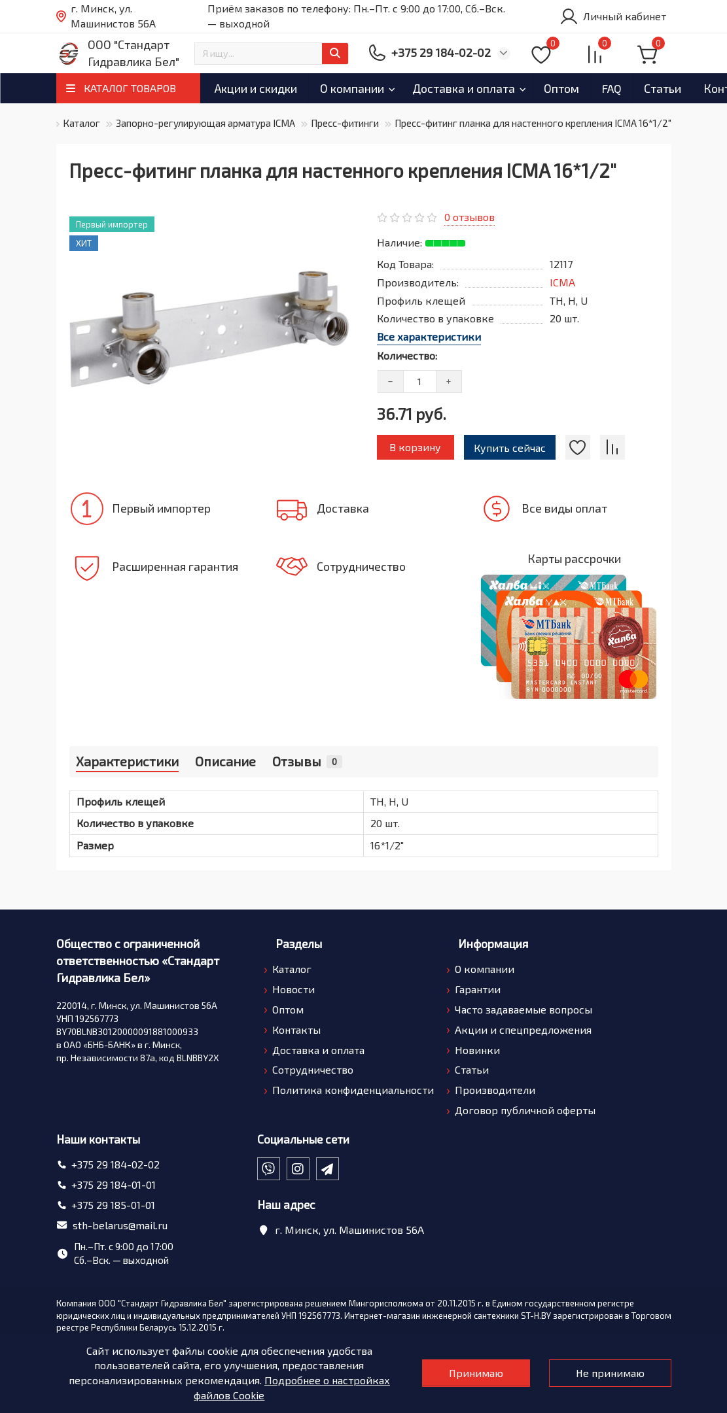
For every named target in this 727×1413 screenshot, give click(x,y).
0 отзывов (469, 217)
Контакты (296, 1029)
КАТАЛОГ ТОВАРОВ (130, 88)
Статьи (472, 1069)
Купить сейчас (510, 447)
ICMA (562, 282)
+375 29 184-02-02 (115, 1164)
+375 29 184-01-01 (113, 1184)
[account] (612, 16)
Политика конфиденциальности (353, 1089)
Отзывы (307, 761)
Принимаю (474, 1373)
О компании (370, 88)
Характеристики (127, 761)
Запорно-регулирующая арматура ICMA (205, 123)
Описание (225, 761)
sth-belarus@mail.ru (120, 1225)
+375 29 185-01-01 (113, 1205)
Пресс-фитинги (345, 123)
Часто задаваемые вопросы (523, 1009)
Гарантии (478, 989)
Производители (495, 1089)
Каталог (81, 123)
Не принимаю (610, 1373)
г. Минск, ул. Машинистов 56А (106, 16)
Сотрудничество (312, 1069)
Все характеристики (429, 336)
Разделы (298, 943)
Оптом (603, 88)
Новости (293, 989)
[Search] (271, 54)
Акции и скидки (262, 88)
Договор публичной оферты (525, 1110)
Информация (493, 943)
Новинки (477, 1050)
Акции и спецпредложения (523, 1029)
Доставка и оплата (493, 88)
